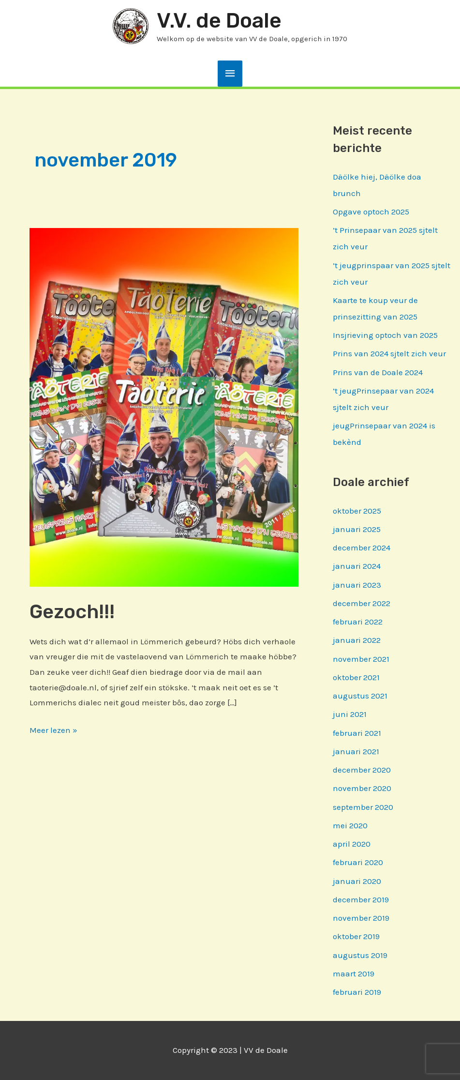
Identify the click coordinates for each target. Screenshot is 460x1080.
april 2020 (352, 844)
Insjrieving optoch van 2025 (385, 335)
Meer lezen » (53, 729)
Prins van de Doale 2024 (378, 372)
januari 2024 (357, 566)
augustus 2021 (360, 695)
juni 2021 (350, 714)
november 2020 (362, 788)
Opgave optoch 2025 (371, 211)
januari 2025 (357, 529)
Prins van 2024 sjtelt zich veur (389, 353)
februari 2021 (357, 733)
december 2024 (361, 547)
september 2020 (363, 807)
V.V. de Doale (219, 20)
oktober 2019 (356, 936)
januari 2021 (356, 751)
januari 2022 (357, 640)
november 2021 (361, 659)
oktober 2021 (356, 677)
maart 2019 (353, 973)
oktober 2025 (357, 511)
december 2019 (361, 899)
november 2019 (361, 918)
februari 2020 (358, 862)
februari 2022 (358, 621)
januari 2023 (357, 585)
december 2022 (361, 603)
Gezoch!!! (72, 611)
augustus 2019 (360, 955)
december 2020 (362, 770)
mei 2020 (350, 825)
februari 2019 (357, 992)
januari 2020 (357, 881)
